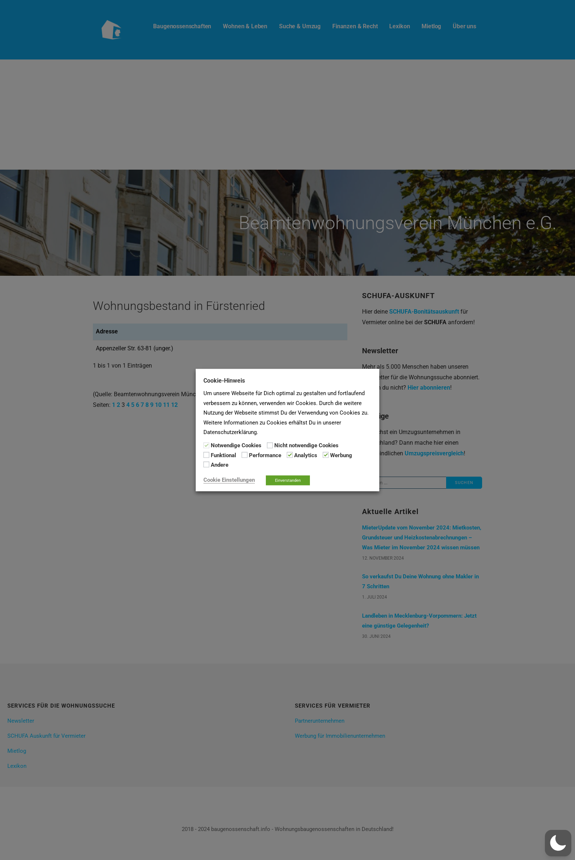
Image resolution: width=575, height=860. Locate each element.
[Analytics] (290, 455)
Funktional (223, 455)
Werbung (341, 455)
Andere (219, 465)
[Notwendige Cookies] (206, 445)
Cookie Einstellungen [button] (229, 479)
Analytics (305, 455)
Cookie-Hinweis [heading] (224, 380)
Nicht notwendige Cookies (306, 445)
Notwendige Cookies (236, 445)
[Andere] (206, 464)
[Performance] (244, 455)
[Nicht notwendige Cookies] (270, 445)
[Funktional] (206, 455)
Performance (265, 455)
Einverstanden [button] (288, 480)
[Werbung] (326, 455)
